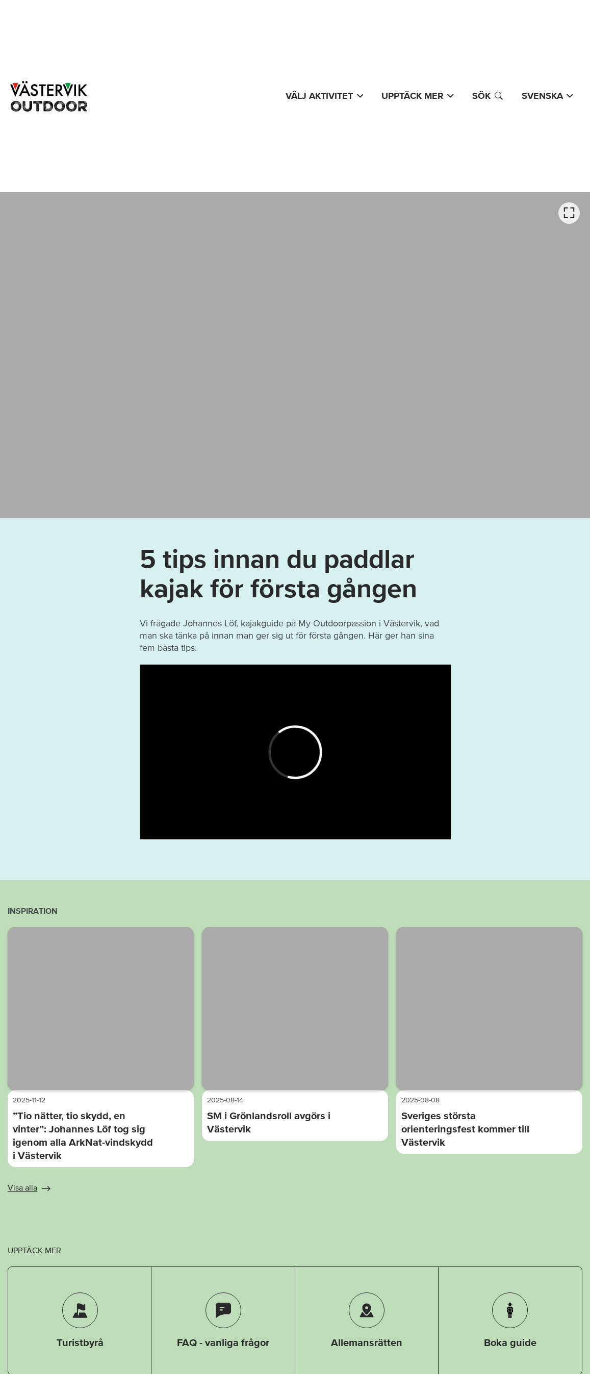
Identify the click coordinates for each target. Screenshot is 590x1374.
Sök (487, 96)
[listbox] (295, 355)
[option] (295, 355)
